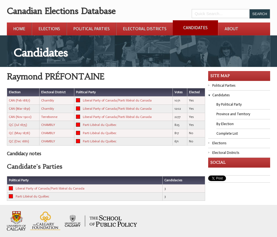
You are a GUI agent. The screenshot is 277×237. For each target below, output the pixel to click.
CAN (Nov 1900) (20, 117)
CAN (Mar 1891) (19, 109)
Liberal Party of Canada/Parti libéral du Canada (117, 100)
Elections (49, 28)
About (231, 28)
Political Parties (91, 28)
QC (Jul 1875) (18, 125)
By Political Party (229, 104)
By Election (225, 124)
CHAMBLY (48, 125)
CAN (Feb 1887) (19, 100)
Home (19, 28)
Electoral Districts (144, 28)
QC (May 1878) (19, 133)
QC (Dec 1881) (19, 141)
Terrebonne (49, 117)
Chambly (47, 100)
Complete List (227, 133)
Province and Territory (233, 114)
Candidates (195, 27)
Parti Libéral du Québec (100, 125)
